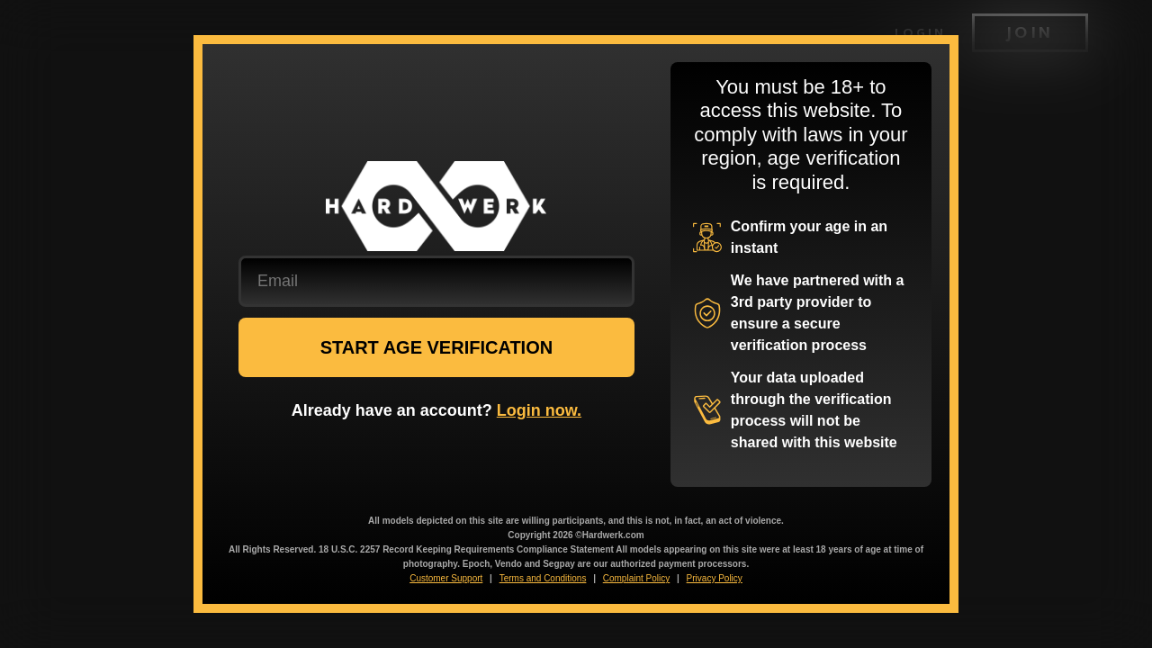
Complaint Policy (636, 578)
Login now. (539, 410)
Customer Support (446, 578)
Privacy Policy (714, 578)
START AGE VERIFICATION (437, 347)
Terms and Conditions (543, 578)
